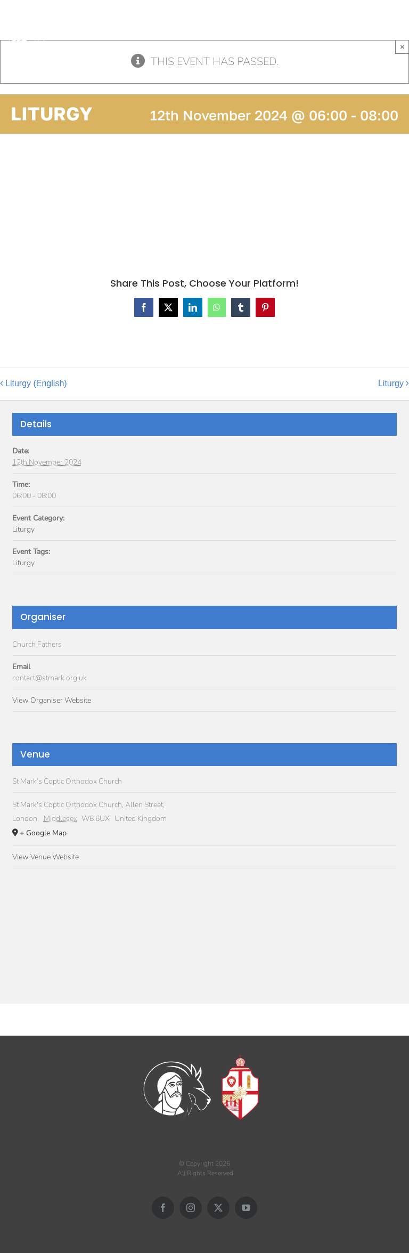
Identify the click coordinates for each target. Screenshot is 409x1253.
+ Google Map (43, 833)
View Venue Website (45, 857)
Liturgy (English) (36, 383)
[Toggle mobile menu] (403, 27)
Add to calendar (53, 195)
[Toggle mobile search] (382, 27)
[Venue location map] (204, 932)
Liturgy (391, 383)
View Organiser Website (51, 700)
